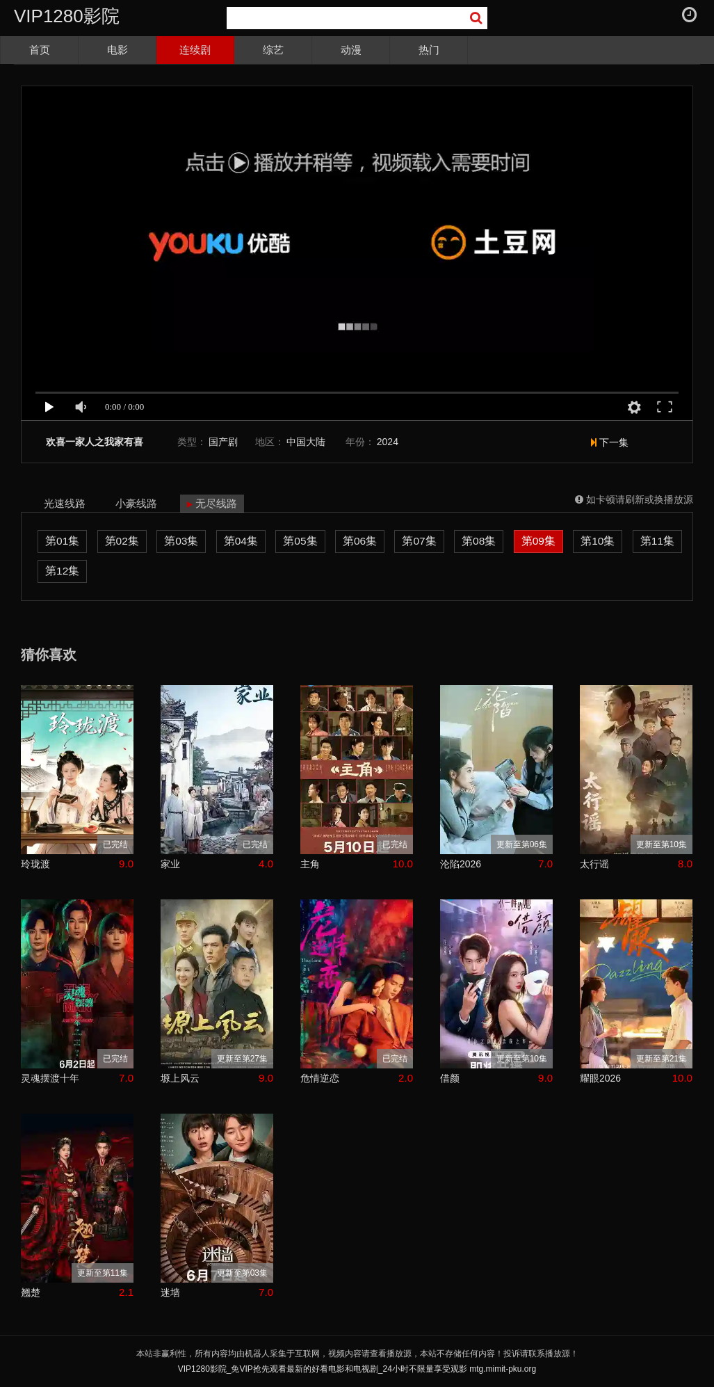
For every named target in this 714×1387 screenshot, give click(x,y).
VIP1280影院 (67, 16)
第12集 (62, 571)
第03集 (181, 541)
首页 (39, 50)
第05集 (300, 541)
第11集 (657, 541)
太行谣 (594, 863)
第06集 (360, 541)
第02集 (122, 541)
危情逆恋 (319, 1078)
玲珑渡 (35, 863)
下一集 (609, 442)
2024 (387, 441)
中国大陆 (305, 441)
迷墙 (170, 1292)
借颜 (450, 1078)
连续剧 (195, 50)
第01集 (62, 541)
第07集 (419, 541)
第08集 (479, 541)
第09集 (538, 541)
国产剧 (223, 441)
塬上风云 (180, 1078)
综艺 (273, 50)
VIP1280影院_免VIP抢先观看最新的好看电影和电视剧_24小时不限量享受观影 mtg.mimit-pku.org (357, 1369)
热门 (429, 50)
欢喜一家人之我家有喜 (94, 442)
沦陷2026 (460, 863)
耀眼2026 (600, 1078)
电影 (117, 50)
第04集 (241, 541)
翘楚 (30, 1292)
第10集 (598, 541)
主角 (310, 863)
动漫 (351, 50)
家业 (170, 863)
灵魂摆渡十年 (50, 1078)
